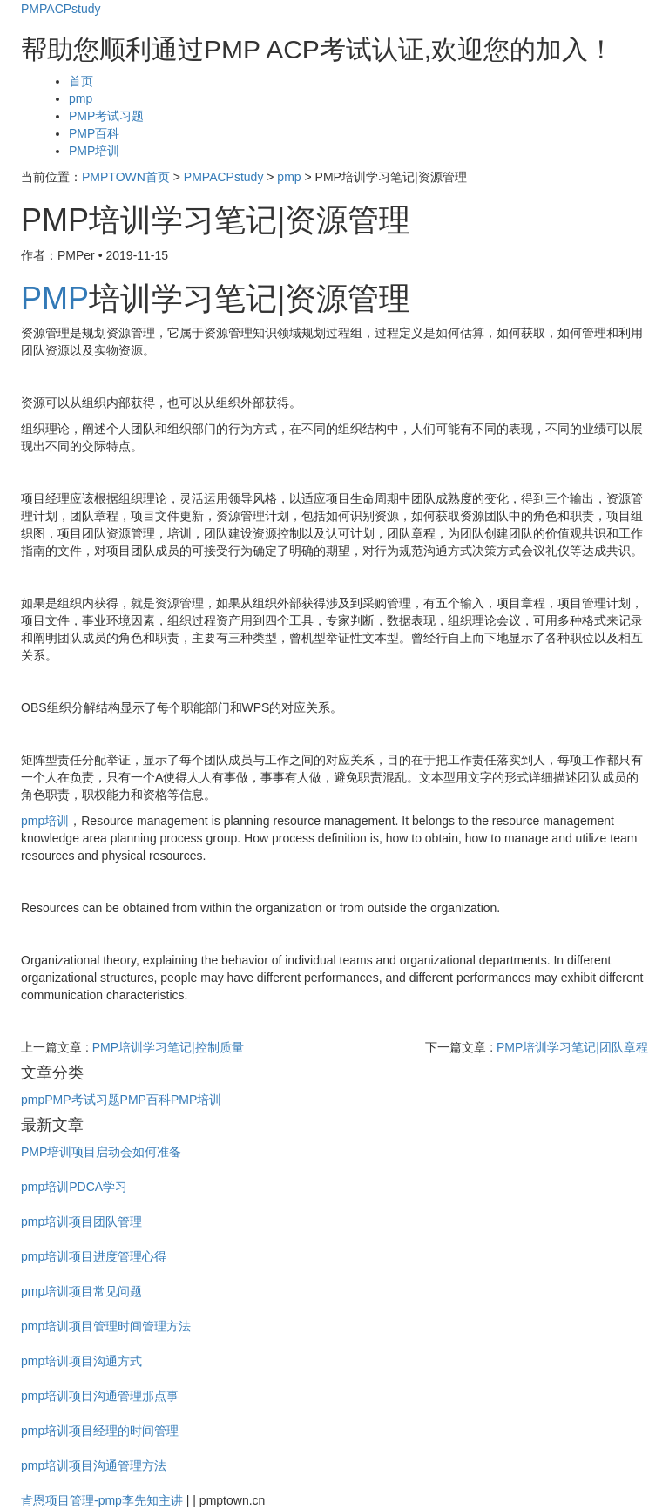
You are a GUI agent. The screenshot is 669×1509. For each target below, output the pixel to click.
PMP (55, 298)
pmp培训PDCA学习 (74, 1187)
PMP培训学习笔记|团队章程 (572, 1047)
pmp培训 (45, 821)
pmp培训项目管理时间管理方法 (106, 1326)
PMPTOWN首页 (126, 177)
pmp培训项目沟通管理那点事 (100, 1396)
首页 (81, 81)
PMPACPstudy (61, 9)
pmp (80, 98)
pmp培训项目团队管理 (81, 1221)
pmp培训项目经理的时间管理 (100, 1431)
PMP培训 (94, 151)
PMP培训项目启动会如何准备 (101, 1152)
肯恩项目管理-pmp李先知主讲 (102, 1500)
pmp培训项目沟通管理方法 (93, 1465)
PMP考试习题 (106, 116)
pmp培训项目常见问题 (81, 1291)
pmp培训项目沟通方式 (81, 1361)
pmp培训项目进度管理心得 (93, 1256)
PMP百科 (94, 133)
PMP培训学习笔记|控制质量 (168, 1047)
